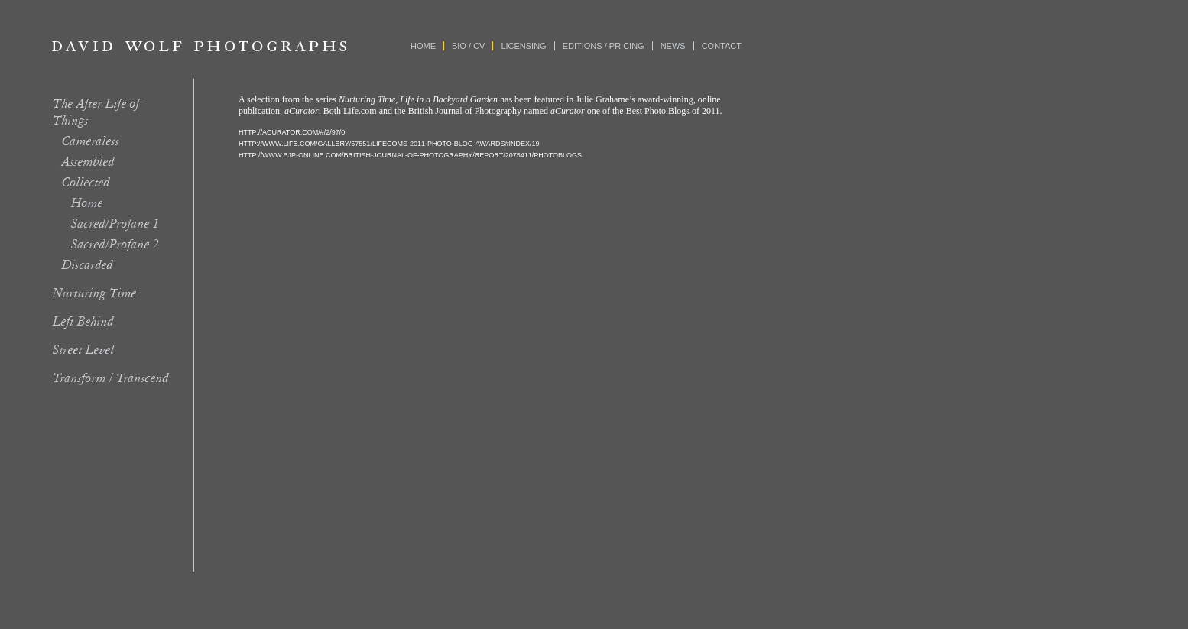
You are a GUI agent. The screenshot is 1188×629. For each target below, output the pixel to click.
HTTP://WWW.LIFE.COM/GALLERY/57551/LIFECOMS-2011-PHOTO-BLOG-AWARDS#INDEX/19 (389, 144)
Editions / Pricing (603, 45)
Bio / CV (468, 45)
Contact (722, 45)
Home (423, 45)
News (673, 45)
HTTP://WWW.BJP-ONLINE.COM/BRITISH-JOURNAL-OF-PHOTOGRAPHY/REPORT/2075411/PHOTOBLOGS (410, 155)
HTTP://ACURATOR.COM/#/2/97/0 (292, 132)
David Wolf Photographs (199, 45)
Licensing (523, 45)
